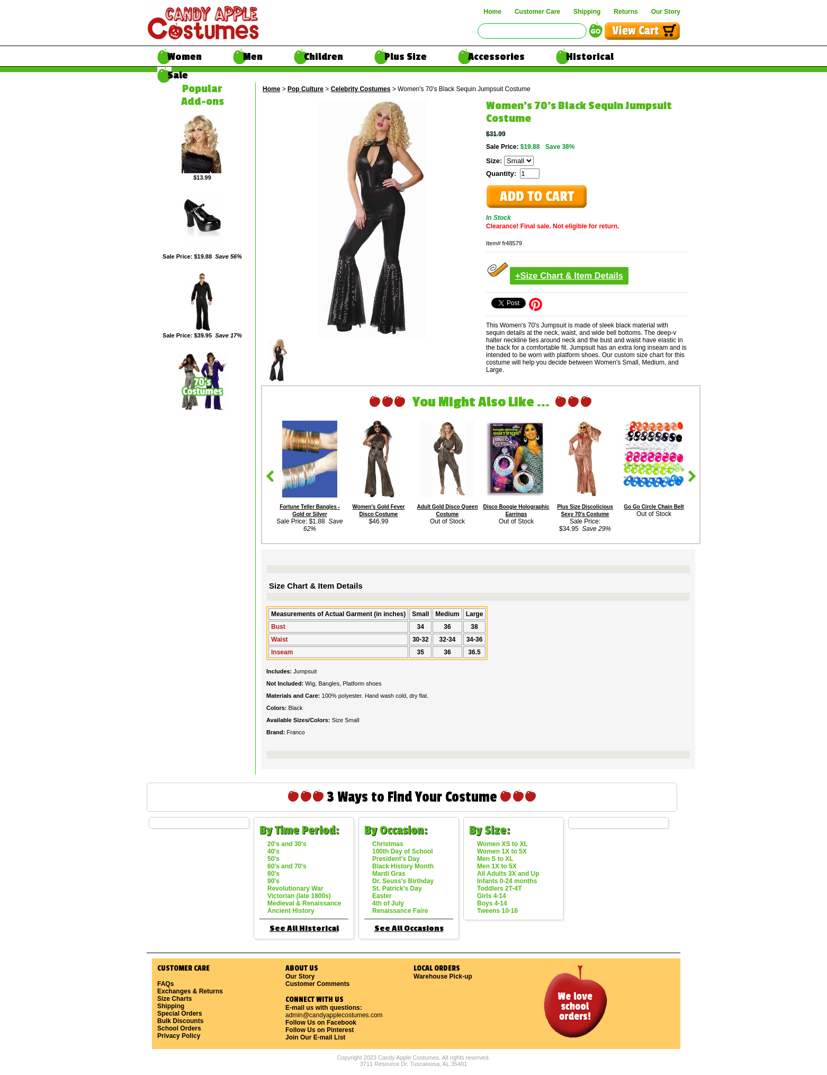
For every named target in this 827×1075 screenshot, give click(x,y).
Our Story (665, 11)
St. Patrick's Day (397, 888)
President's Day (396, 859)
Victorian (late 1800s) (299, 896)
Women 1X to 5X (502, 851)
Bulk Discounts (180, 1021)
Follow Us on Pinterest (319, 1030)
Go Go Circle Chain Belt (654, 507)
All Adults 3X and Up (508, 873)
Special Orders (179, 1013)
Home (492, 11)
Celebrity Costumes (361, 89)
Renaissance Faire (400, 910)
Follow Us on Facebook (320, 1022)
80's (273, 873)
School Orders (179, 1028)
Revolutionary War (295, 888)
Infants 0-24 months (507, 881)
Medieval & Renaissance (304, 903)
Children (323, 57)
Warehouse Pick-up (443, 976)
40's (273, 851)
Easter (382, 896)
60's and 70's (287, 866)
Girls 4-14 (491, 896)
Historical (590, 57)
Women (184, 57)
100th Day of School (402, 851)
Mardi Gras (389, 873)
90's (273, 881)
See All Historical (304, 928)
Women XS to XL (502, 844)
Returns (625, 11)
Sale (177, 75)
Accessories (496, 57)
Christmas (387, 844)
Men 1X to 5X (497, 866)
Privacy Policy (178, 1036)
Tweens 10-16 (497, 910)
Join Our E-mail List (315, 1037)
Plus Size (405, 57)
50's (273, 859)
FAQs (165, 984)
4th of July (388, 903)
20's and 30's (287, 844)
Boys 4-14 (492, 903)
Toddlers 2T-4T (499, 888)
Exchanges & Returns (190, 991)
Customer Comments (317, 984)
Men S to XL (495, 859)
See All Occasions (409, 928)
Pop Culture (305, 89)
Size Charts (174, 998)
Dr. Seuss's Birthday (403, 881)
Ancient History (290, 910)
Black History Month (403, 866)
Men (253, 57)
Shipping (586, 11)
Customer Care (537, 11)
